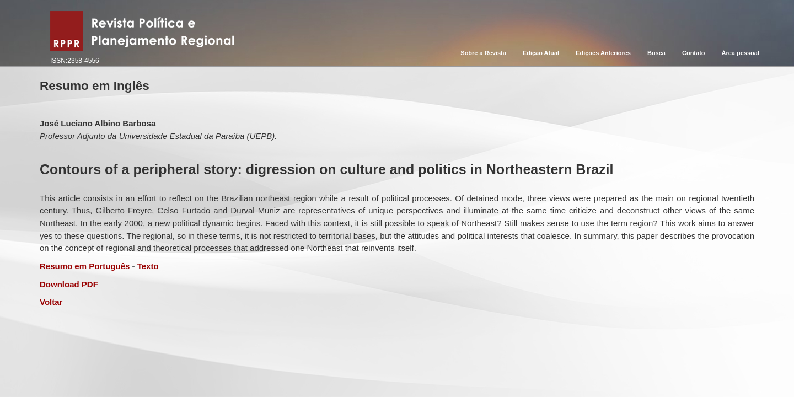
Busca (656, 53)
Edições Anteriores (603, 53)
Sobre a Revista (483, 53)
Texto (148, 266)
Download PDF (69, 284)
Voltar (51, 302)
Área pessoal (740, 53)
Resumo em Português (85, 266)
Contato (693, 53)
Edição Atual (541, 53)
